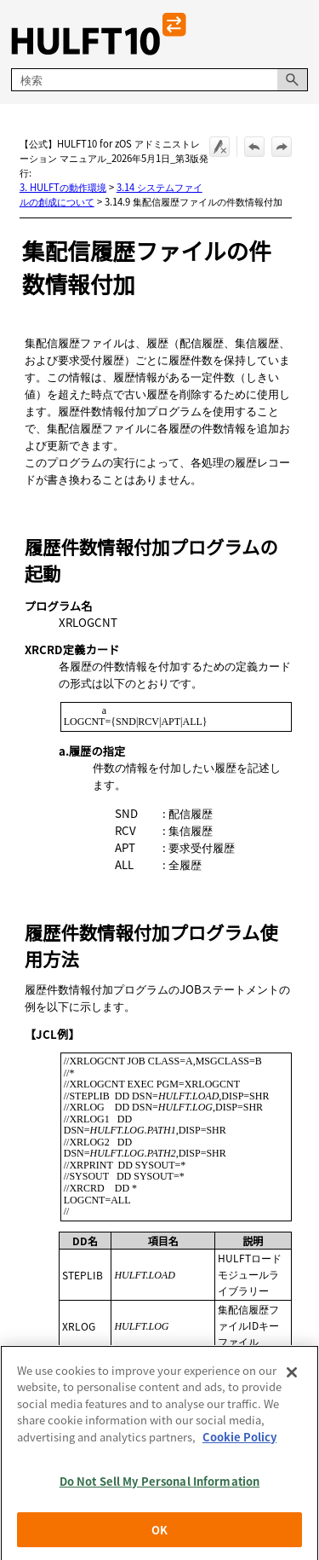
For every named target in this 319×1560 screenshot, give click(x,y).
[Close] (291, 1384)
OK (159, 1542)
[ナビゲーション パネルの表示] (298, 34)
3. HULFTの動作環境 (63, 187)
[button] (292, 79)
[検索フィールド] (159, 79)
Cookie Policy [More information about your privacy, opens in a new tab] (239, 1449)
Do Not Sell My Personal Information (160, 1493)
